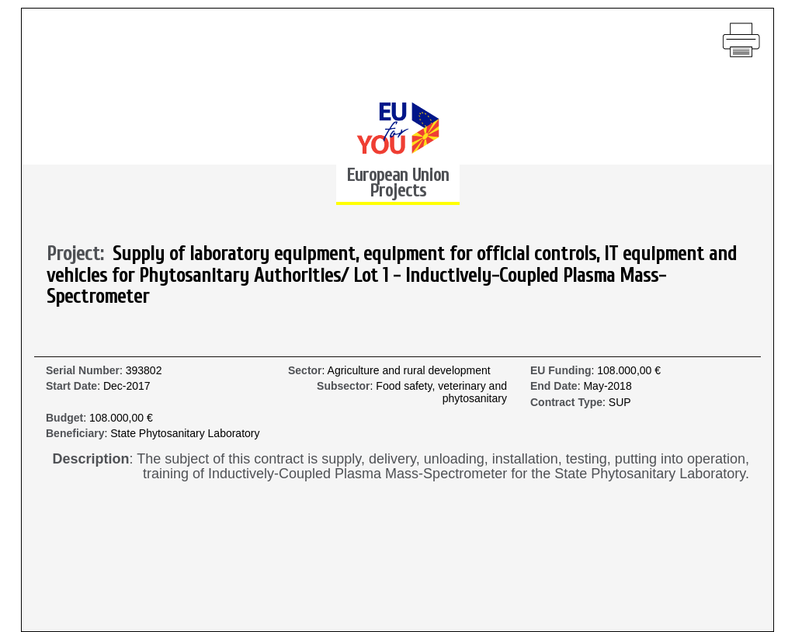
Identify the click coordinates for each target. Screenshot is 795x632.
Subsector (343, 386)
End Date (554, 386)
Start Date (71, 386)
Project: (80, 255)
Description (91, 459)
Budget (64, 418)
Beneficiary (75, 433)
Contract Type (566, 402)
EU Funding (561, 371)
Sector (305, 371)
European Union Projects (397, 183)
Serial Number (83, 371)
